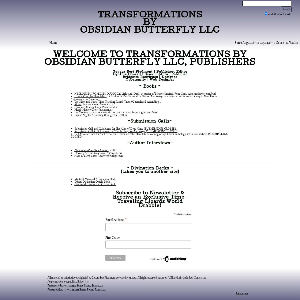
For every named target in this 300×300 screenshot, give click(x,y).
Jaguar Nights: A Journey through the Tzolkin (100, 115)
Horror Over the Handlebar (90, 153)
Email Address (115, 220)
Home (53, 43)
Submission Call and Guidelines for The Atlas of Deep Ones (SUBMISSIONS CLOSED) (125, 128)
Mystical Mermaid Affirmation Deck (95, 179)
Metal (77, 109)
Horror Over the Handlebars (90, 96)
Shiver (77, 104)
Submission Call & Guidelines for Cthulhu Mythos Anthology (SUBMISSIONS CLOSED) (126, 131)
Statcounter (241, 293)
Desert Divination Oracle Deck (92, 181)
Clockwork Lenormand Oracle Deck (95, 184)
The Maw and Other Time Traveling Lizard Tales (102, 101)
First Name (112, 238)
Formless (79, 107)
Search (286, 9)
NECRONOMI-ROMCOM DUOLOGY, (97, 93)
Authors (104, 150)
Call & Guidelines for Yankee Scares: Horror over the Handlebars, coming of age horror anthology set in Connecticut (140, 134)
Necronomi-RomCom (86, 150)
